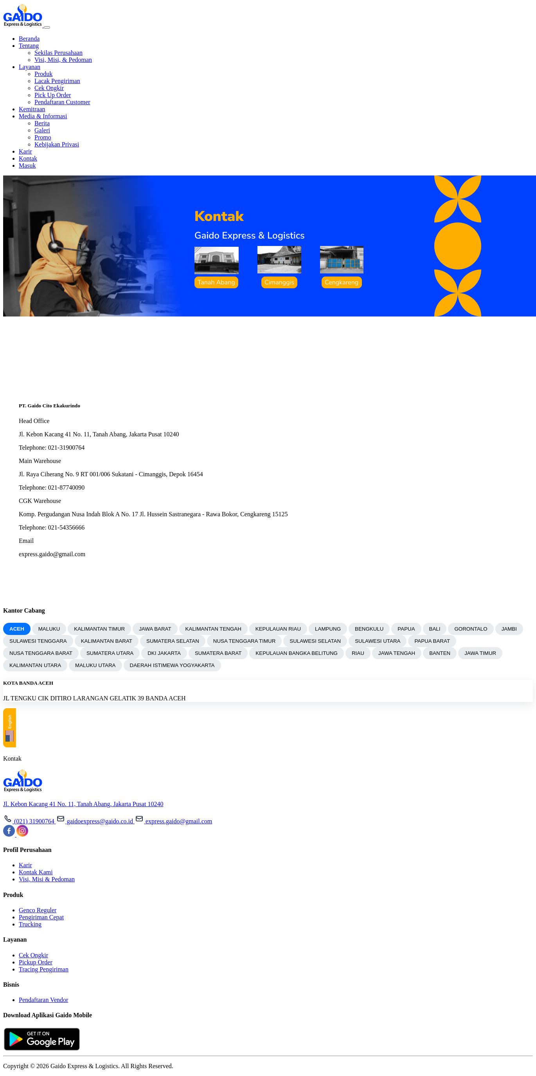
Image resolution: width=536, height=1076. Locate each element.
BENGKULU (369, 629)
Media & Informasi (43, 116)
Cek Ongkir (49, 88)
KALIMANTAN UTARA (35, 665)
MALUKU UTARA (95, 665)
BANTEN (439, 653)
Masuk (27, 165)
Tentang (29, 45)
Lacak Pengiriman (57, 81)
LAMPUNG (328, 629)
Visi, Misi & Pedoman (47, 879)
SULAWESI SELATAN (315, 641)
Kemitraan (32, 109)
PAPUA (406, 629)
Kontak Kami (36, 872)
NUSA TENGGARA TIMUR (244, 641)
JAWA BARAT (155, 629)
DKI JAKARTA (164, 653)
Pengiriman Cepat (41, 917)
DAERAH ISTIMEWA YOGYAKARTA (172, 665)
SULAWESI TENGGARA (38, 641)
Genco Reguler (37, 910)
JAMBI (509, 629)
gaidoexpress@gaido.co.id (95, 821)
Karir (25, 151)
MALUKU (49, 629)
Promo (42, 137)
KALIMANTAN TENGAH (213, 629)
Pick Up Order (52, 95)
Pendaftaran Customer (62, 102)
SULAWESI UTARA (377, 641)
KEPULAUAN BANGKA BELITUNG (296, 653)
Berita (42, 123)
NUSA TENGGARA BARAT (40, 653)
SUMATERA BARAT (218, 653)
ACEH (16, 629)
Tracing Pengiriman (43, 969)
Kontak (28, 158)
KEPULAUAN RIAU (278, 629)
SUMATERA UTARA (109, 653)
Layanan (29, 66)
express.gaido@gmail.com (173, 821)
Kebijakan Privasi (56, 144)
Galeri (42, 130)
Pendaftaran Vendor (43, 999)
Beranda (29, 38)
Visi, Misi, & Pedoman (63, 59)
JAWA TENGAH (396, 653)
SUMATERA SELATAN (172, 641)
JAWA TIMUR (480, 653)
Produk (43, 74)
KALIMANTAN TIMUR (99, 629)
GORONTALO (470, 629)
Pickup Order (35, 962)
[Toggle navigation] (47, 27)
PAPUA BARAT (432, 641)
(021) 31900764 (29, 821)
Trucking (30, 924)
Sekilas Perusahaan (58, 52)
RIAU (358, 653)
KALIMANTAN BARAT (106, 641)
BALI (435, 629)
